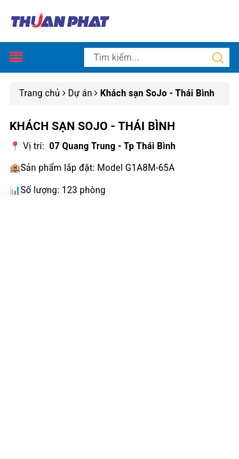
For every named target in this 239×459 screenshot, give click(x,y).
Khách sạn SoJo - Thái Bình (92, 126)
